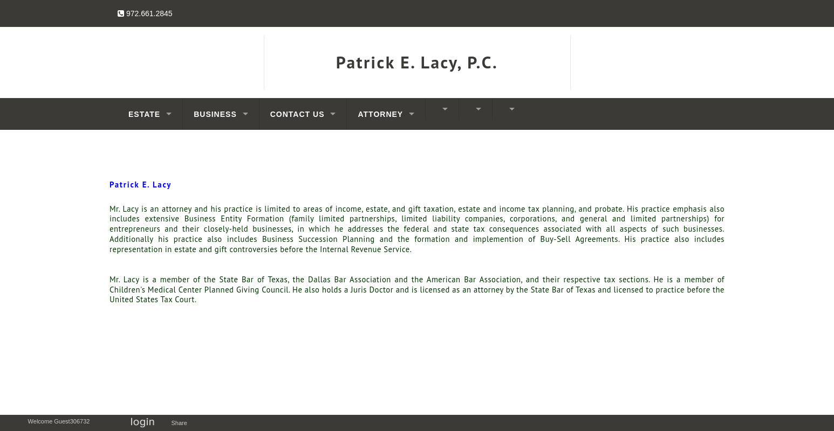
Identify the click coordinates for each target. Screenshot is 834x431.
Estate (144, 114)
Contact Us (297, 114)
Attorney (380, 114)
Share (181, 423)
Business (215, 114)
